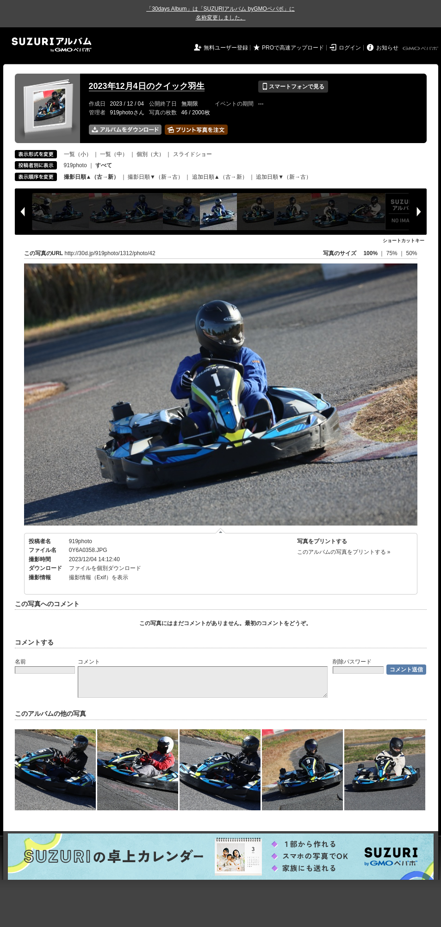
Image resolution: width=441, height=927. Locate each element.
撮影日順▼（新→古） (155, 177)
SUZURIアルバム (51, 45)
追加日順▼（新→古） (283, 177)
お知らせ (387, 47)
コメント (89, 661)
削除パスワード (352, 661)
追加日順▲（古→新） (220, 177)
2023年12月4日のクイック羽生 (147, 86)
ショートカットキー (403, 240)
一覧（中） (114, 154)
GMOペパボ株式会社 (421, 48)
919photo (75, 165)
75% (392, 253)
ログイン (350, 47)
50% (411, 253)
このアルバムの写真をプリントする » (344, 552)
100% (370, 253)
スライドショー (192, 154)
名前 (20, 661)
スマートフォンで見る (293, 87)
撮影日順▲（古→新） (91, 177)
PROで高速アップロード (293, 47)
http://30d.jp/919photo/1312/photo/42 (110, 253)
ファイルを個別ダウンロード (105, 568)
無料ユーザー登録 (226, 47)
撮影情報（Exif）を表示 (98, 577)
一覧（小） (78, 154)
